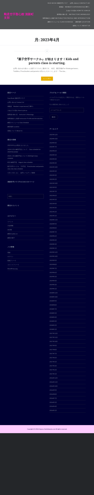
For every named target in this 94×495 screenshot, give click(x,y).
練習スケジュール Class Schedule (60, 22)
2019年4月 (53, 280)
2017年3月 (53, 366)
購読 (54, 117)
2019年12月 (53, 252)
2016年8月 (53, 394)
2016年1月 (53, 410)
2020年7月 (53, 232)
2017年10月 (53, 341)
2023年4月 (53, 159)
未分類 (9, 230)
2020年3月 (53, 244)
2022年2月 (53, 179)
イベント (10, 221)
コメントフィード (13, 264)
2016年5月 (53, 402)
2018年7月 (53, 309)
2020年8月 (53, 228)
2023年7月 (53, 147)
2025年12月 (53, 134)
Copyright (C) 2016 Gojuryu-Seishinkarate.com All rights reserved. (47, 429)
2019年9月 (53, 260)
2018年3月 (53, 321)
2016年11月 (53, 382)
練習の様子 (11, 238)
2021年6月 (53, 195)
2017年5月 (53, 362)
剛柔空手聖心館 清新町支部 (19, 16)
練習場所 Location (83, 22)
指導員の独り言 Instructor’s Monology (73, 14)
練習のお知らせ (12, 234)
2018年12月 (53, 293)
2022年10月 (53, 167)
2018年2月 (53, 325)
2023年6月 (53, 151)
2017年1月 (53, 374)
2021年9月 (53, 187)
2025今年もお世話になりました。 (18, 145)
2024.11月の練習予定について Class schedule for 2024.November (24, 150)
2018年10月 (53, 297)
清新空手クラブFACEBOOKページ (20, 182)
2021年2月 (53, 212)
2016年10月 (53, 386)
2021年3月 (53, 207)
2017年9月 (53, 345)
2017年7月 (53, 353)
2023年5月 (53, 155)
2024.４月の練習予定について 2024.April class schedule (22, 157)
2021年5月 (53, 199)
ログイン (10, 256)
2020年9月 (53, 224)
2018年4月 (53, 317)
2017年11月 (53, 337)
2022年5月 (53, 171)
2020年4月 (53, 240)
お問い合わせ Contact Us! (80, 3)
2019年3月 (53, 284)
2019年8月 (53, 264)
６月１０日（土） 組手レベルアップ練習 (21, 173)
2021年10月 (53, 183)
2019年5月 (53, 276)
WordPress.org (12, 269)
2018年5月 (53, 313)
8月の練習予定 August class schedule (20, 162)
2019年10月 (53, 256)
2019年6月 (53, 272)
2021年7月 (53, 191)
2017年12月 (53, 333)
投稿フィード (11, 260)
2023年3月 (53, 163)
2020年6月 (53, 236)
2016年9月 (53, 390)
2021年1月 (53, 216)
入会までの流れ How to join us (78, 10)
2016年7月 (53, 398)
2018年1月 (53, 329)
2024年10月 (53, 139)
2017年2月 (53, 370)
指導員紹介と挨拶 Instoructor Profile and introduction (66, 18)
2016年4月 (53, 406)
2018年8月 (53, 305)
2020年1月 (53, 248)
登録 (8, 252)
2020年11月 (53, 220)
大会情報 (10, 225)
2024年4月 (53, 143)
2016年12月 (53, 378)
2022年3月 (53, 175)
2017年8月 (53, 349)
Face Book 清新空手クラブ (58, 3)
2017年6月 (53, 357)
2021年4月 (53, 203)
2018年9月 (53, 301)
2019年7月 (53, 268)
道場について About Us (81, 25)
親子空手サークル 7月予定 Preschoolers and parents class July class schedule (25, 167)
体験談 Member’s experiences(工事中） (74, 7)
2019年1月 (53, 289)
